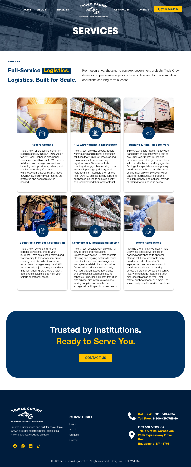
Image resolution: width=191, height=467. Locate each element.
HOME (27, 10)
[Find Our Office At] (132, 435)
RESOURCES (124, 10)
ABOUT (43, 10)
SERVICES (65, 10)
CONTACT (143, 10)
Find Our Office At (151, 427)
